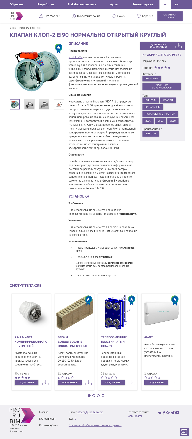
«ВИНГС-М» (75, 57)
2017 (160, 120)
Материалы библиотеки (29, 28)
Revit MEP (151, 78)
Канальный (153, 107)
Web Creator (135, 416)
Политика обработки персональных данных (95, 425)
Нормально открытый (160, 114)
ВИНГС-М (150, 100)
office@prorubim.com (90, 412)
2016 (148, 120)
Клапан (168, 100)
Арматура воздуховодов (162, 86)
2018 (173, 120)
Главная (13, 28)
